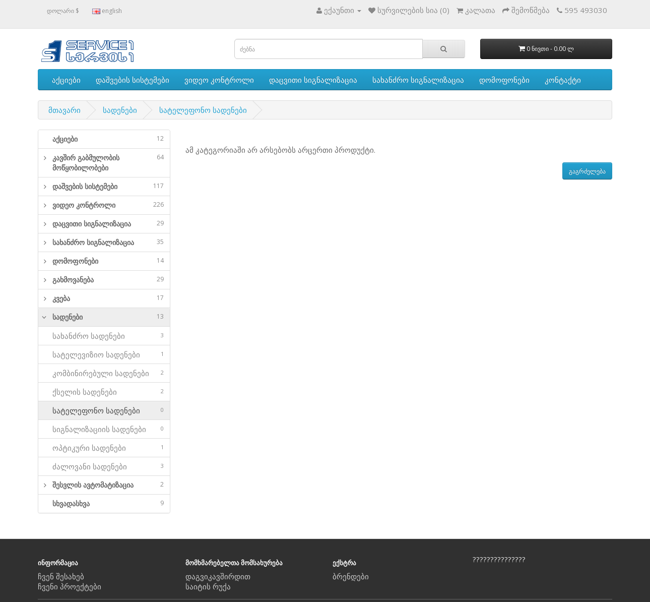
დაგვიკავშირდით (217, 576)
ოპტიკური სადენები (104, 448)
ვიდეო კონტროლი (219, 80)
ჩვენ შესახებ (61, 576)
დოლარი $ (63, 11)
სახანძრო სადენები (104, 336)
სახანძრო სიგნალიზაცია (418, 80)
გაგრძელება (587, 171)
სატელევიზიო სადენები (104, 354)
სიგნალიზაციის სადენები (104, 429)
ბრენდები (351, 576)
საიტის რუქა (208, 586)
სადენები (120, 110)
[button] (42, 163)
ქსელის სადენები (104, 392)
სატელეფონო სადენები (203, 110)
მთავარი (64, 110)
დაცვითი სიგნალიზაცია (313, 80)
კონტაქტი (563, 80)
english (107, 11)
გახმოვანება (108, 279)
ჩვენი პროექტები (69, 586)
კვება (108, 298)
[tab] (104, 139)
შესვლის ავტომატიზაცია (108, 485)
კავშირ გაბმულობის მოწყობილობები (108, 162)
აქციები (66, 80)
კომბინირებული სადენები (104, 373)
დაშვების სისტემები (132, 80)
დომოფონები (504, 80)
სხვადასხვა (108, 503)
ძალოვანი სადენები (104, 466)
